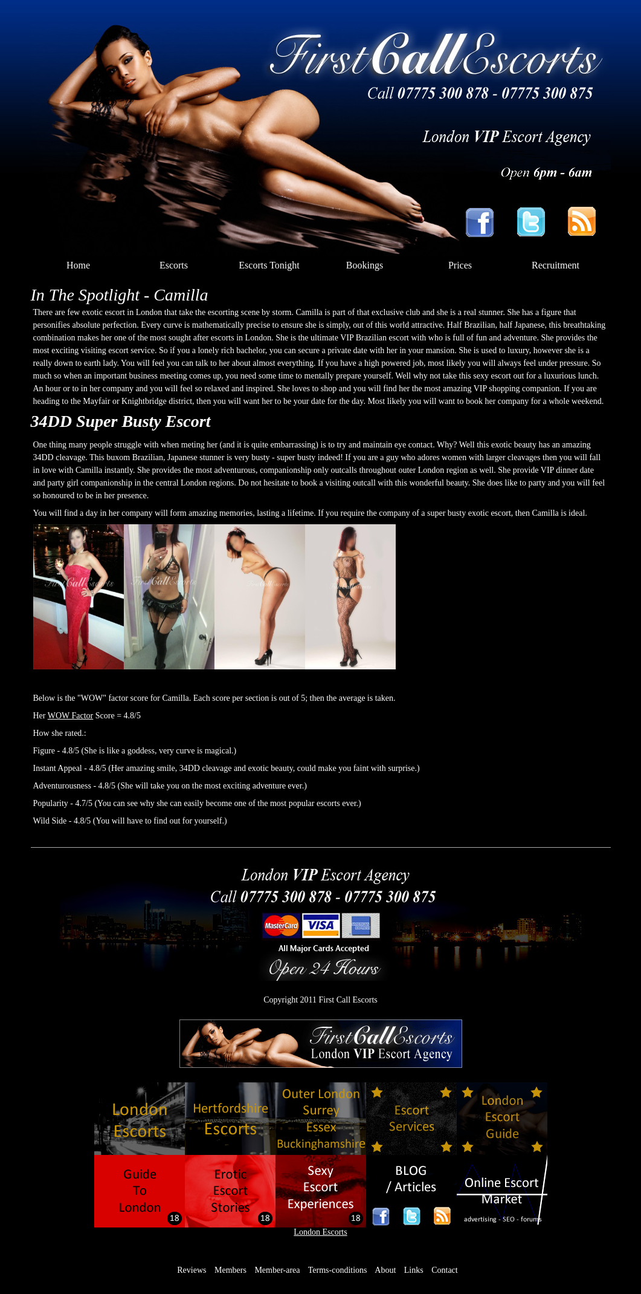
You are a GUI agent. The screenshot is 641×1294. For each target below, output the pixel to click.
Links (414, 1270)
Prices (460, 265)
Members (230, 1270)
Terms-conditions (337, 1270)
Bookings (364, 265)
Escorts (173, 265)
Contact (444, 1270)
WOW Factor (71, 715)
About (385, 1270)
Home (78, 265)
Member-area (277, 1270)
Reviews (191, 1270)
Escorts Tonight (269, 265)
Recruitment (555, 265)
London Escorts (320, 1232)
